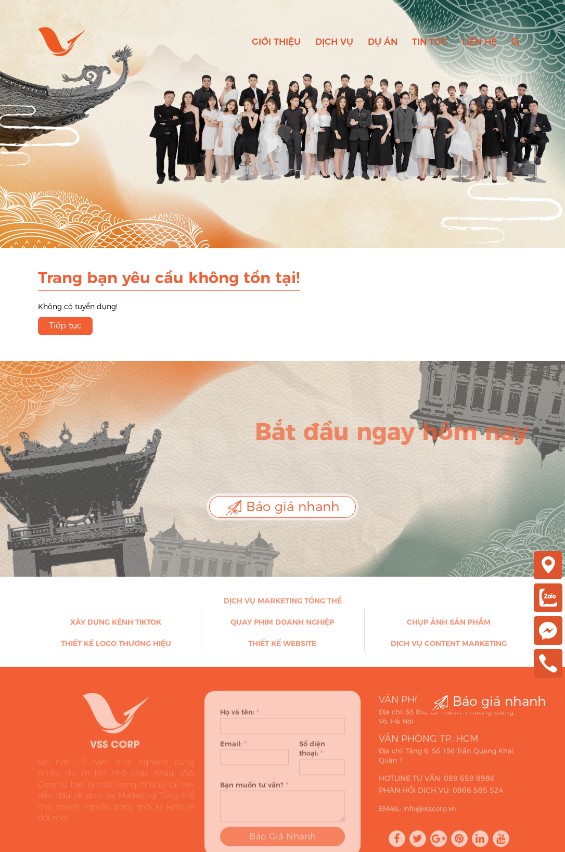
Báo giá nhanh (282, 507)
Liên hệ (479, 41)
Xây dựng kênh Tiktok (115, 625)
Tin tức (429, 41)
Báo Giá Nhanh (282, 842)
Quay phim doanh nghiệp (282, 625)
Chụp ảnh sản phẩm (449, 625)
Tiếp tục (65, 325)
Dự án (382, 41)
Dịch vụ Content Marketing (449, 646)
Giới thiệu (276, 41)
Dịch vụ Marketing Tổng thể (283, 603)
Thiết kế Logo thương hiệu (116, 646)
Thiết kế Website (282, 646)
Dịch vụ (334, 41)
